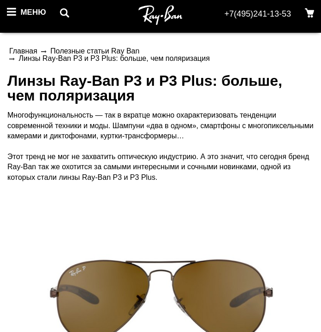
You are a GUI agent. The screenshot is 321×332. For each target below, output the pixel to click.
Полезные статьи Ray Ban (94, 51)
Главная (23, 51)
